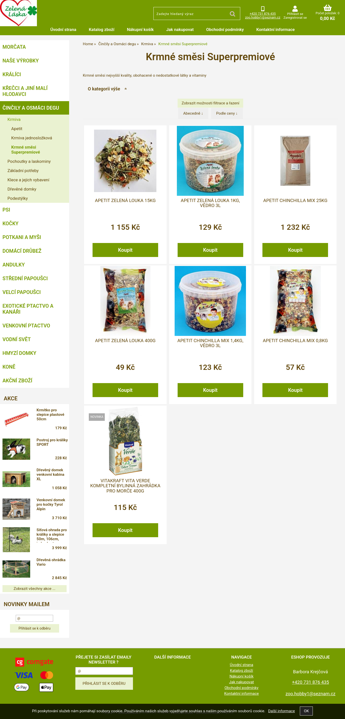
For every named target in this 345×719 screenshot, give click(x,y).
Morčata (14, 47)
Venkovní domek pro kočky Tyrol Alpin (51, 504)
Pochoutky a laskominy (29, 161)
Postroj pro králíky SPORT (52, 442)
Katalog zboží (102, 29)
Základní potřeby (23, 170)
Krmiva (13, 119)
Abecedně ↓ (193, 113)
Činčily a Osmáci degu (30, 108)
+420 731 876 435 (263, 13)
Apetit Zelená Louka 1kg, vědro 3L (210, 203)
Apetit (16, 128)
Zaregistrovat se (295, 17)
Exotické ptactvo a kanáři (27, 309)
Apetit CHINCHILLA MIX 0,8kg (295, 340)
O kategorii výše (104, 88)
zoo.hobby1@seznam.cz (262, 17)
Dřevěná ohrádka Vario (51, 562)
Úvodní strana (63, 29)
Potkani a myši (21, 237)
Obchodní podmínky (225, 29)
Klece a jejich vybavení (28, 179)
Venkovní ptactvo (26, 326)
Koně (8, 367)
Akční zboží (17, 381)
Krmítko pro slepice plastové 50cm (50, 414)
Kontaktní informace (275, 29)
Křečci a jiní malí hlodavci (25, 91)
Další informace (281, 711)
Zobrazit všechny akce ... (35, 588)
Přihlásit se (295, 14)
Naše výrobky (20, 61)
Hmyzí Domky (19, 353)
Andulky (13, 265)
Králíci (11, 74)
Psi (6, 210)
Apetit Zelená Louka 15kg (125, 200)
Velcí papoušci (21, 292)
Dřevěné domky (21, 189)
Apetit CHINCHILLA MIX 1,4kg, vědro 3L (210, 343)
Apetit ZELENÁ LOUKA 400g (125, 340)
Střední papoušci (25, 278)
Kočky (10, 224)
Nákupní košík (140, 29)
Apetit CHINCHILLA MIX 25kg (295, 200)
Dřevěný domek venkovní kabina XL (50, 474)
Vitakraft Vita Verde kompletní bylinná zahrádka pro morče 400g (125, 485)
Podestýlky (17, 198)
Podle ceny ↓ (227, 113)
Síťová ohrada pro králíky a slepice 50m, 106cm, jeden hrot (52, 535)
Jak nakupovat (180, 29)
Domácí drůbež (21, 251)
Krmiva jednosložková (31, 137)
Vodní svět (16, 339)
